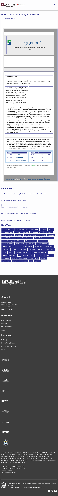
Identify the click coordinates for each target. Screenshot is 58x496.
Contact (3, 349)
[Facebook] (49, 490)
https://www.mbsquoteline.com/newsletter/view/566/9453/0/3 (39, 179)
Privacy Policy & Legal (8, 343)
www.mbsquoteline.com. (9, 179)
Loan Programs (6, 320)
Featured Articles (6, 327)
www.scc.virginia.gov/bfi (9, 472)
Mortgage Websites (14, 487)
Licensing (4, 340)
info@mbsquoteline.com (47, 178)
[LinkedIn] (52, 490)
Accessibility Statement (8, 346)
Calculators (4, 323)
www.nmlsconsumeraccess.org (36, 460)
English (19, 4)
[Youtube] (55, 490)
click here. (22, 179)
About (3, 330)
